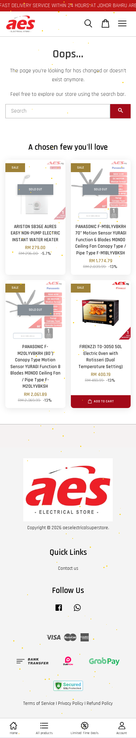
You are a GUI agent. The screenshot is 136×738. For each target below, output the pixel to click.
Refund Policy (100, 703)
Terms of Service (39, 703)
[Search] (57, 111)
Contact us (68, 568)
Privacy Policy (70, 703)
